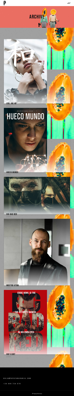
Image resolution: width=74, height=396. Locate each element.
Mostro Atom (12, 285)
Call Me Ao (11, 103)
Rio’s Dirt (10, 354)
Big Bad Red (11, 214)
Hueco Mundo (12, 172)
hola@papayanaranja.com (17, 378)
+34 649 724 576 (12, 383)
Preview (8, 106)
